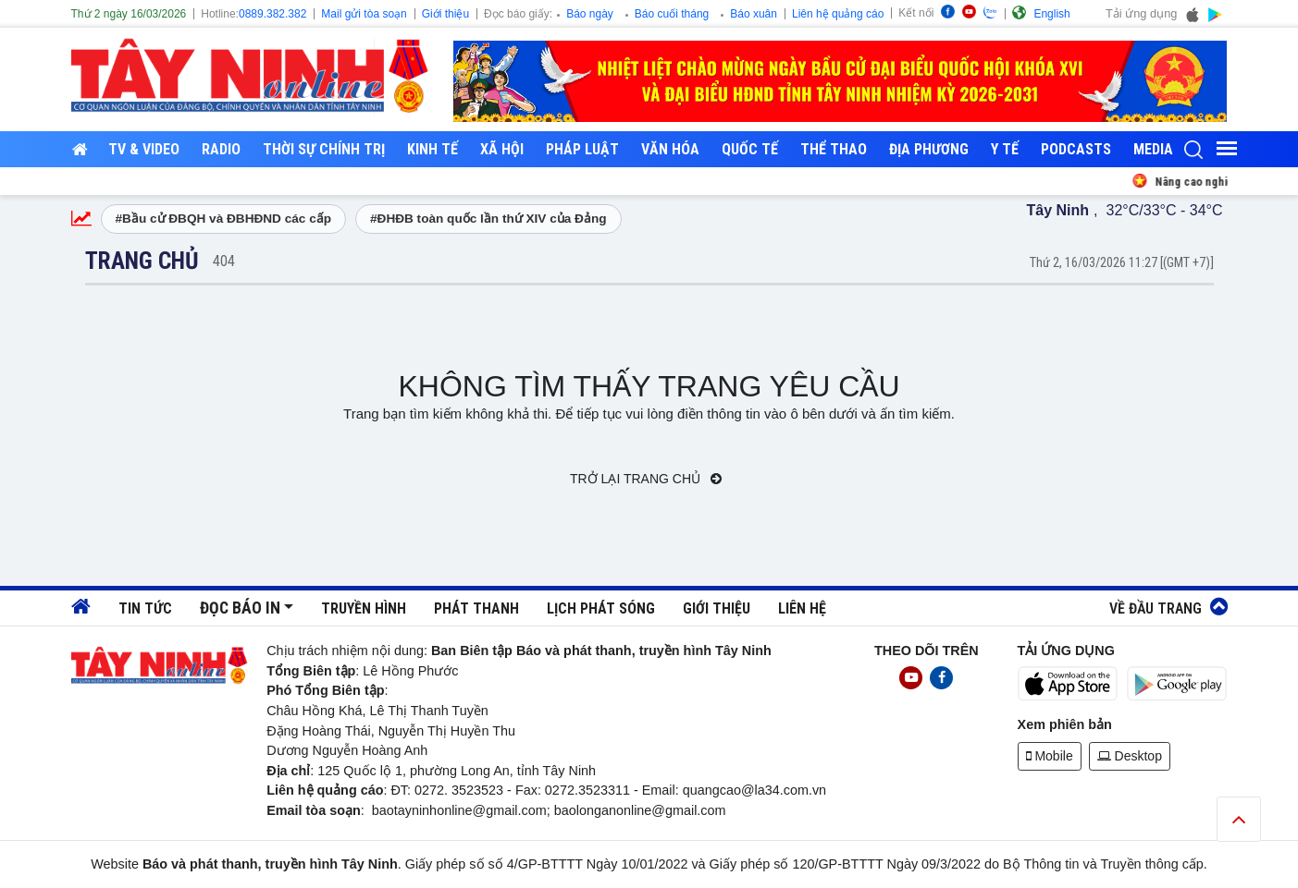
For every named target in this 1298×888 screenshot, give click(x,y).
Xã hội (502, 149)
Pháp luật (582, 149)
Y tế (1005, 149)
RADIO (221, 149)
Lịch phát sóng (601, 608)
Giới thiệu (445, 13)
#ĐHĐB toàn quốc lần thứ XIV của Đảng (488, 218)
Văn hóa (670, 149)
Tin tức (145, 608)
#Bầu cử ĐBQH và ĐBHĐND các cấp (224, 218)
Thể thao (833, 149)
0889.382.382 (272, 13)
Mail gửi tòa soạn (363, 13)
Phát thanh (476, 608)
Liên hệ (802, 608)
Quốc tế (750, 149)
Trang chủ (142, 260)
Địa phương (929, 149)
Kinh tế (432, 149)
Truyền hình (363, 608)
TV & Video (143, 149)
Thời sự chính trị (324, 149)
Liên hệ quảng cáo (838, 13)
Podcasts (1076, 149)
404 (224, 261)
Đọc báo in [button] (240, 608)
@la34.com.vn (783, 790)
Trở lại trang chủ (646, 478)
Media (1153, 149)
